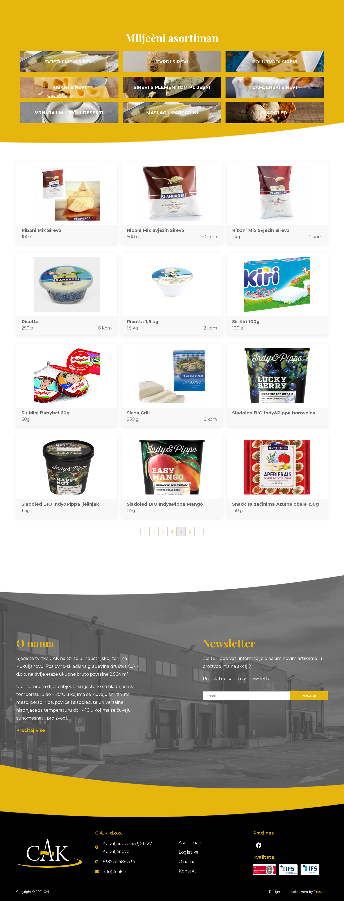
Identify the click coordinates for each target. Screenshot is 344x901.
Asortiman (190, 842)
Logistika (189, 852)
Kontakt (187, 871)
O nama (187, 861)
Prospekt (321, 892)
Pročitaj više (30, 730)
